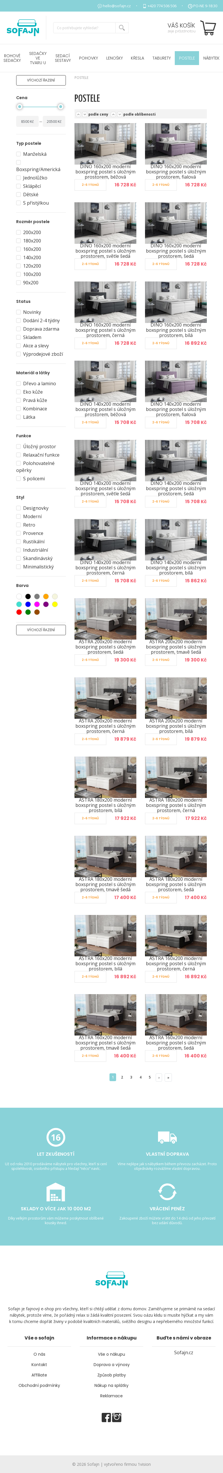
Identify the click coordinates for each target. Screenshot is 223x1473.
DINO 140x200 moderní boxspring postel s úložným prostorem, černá (105, 567)
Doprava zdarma (37, 329)
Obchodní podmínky (39, 1385)
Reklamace (111, 1396)
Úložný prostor (36, 446)
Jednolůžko (31, 178)
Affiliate (39, 1375)
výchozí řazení (41, 80)
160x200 (28, 249)
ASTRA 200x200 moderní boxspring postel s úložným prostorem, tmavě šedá (176, 646)
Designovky (32, 508)
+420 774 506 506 (162, 5)
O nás (39, 1354)
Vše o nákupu (111, 1354)
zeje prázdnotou (182, 31)
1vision (144, 1464)
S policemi (30, 478)
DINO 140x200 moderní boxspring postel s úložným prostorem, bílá (176, 567)
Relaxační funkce (38, 455)
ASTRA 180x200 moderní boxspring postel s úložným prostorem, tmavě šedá (105, 884)
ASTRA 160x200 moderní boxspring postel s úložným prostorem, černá (176, 963)
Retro (25, 525)
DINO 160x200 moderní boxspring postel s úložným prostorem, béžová (105, 171)
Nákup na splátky (111, 1385)
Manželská (31, 154)
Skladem (28, 337)
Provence (29, 533)
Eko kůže (29, 392)
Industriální (32, 550)
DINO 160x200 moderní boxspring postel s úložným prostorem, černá (105, 330)
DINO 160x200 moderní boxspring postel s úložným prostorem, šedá (176, 250)
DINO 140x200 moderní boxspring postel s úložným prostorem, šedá (176, 488)
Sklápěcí (28, 186)
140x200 (28, 257)
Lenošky (114, 58)
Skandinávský (34, 558)
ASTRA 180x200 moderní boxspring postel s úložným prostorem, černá (176, 805)
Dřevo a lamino (36, 383)
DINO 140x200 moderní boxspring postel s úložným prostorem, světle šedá (105, 488)
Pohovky (88, 58)
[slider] (20, 107)
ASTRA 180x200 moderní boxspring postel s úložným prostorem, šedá (176, 884)
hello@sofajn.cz (117, 5)
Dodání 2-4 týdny (38, 320)
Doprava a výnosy (112, 1365)
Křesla (137, 58)
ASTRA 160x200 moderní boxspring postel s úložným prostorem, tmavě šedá (105, 1042)
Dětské (27, 194)
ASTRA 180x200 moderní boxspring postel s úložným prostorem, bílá (105, 805)
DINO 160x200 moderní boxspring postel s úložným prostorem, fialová (176, 171)
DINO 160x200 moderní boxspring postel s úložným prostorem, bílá (176, 330)
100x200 (28, 274)
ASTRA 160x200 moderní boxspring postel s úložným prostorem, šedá (176, 1042)
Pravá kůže (31, 400)
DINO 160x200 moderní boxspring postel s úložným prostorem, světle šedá (105, 250)
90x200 (27, 282)
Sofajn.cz (183, 1352)
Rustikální (30, 541)
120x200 (28, 266)
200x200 (28, 232)
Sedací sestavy (63, 58)
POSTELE (187, 58)
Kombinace (31, 408)
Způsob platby (111, 1375)
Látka (25, 417)
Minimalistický (35, 567)
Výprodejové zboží (39, 354)
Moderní (29, 516)
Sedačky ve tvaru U (38, 58)
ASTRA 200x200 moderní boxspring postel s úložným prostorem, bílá (176, 726)
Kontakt (39, 1365)
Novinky (28, 312)
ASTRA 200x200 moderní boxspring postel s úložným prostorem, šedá (105, 646)
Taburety (162, 58)
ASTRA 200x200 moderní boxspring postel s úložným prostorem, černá (105, 726)
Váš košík (181, 25)
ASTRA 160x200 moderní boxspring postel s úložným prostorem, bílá (105, 963)
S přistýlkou (32, 203)
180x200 (28, 241)
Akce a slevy (32, 345)
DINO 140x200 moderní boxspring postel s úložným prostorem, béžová (105, 409)
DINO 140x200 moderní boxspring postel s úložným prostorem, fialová (176, 409)
